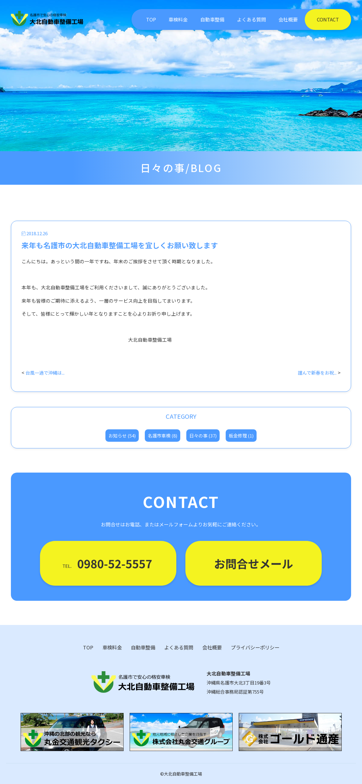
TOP (151, 19)
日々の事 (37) (203, 435)
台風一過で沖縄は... (46, 372)
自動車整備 (212, 19)
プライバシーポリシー (255, 647)
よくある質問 (251, 19)
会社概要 (288, 19)
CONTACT (328, 19)
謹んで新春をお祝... (315, 372)
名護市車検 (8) (162, 435)
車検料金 (178, 19)
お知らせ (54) (122, 435)
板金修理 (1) (241, 435)
